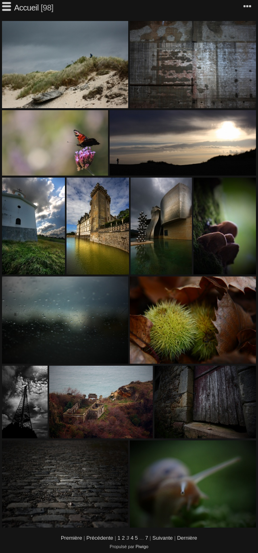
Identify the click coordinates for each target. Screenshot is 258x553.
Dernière (187, 538)
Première (71, 538)
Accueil (26, 7)
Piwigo (141, 546)
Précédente (99, 538)
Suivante (162, 538)
